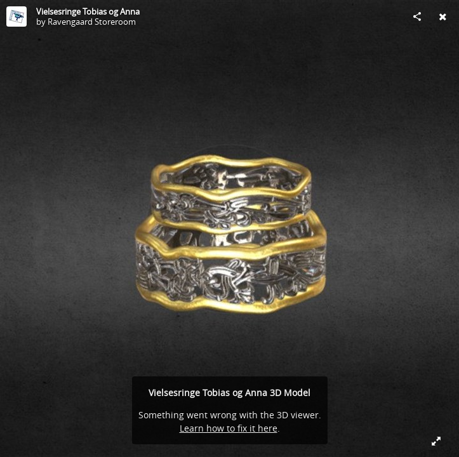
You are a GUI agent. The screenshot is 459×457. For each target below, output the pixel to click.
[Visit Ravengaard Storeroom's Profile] (16, 16)
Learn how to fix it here (228, 428)
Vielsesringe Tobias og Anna (88, 11)
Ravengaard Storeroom (92, 21)
